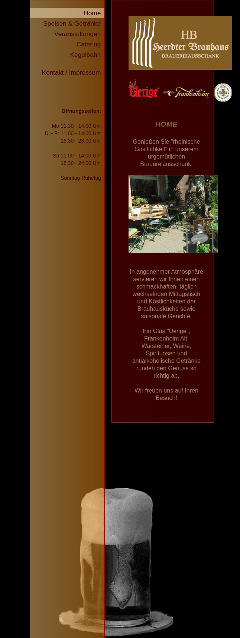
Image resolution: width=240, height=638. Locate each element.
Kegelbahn (87, 54)
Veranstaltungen (79, 34)
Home (94, 13)
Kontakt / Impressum (73, 72)
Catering (90, 44)
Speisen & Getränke (73, 23)
